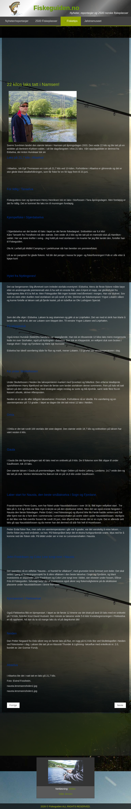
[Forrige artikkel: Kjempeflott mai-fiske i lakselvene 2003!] (13, 705)
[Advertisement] (66, 56)
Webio (72, 788)
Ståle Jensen (65, 794)
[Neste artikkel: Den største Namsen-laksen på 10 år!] (120, 705)
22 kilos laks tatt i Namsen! (33, 84)
